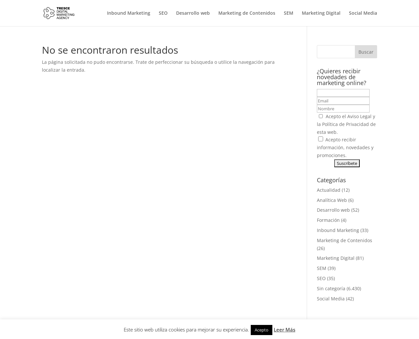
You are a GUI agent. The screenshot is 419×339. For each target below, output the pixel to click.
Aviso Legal (359, 116)
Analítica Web (332, 200)
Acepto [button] (261, 330)
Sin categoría (331, 288)
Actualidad (328, 190)
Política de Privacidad (345, 124)
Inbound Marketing (128, 13)
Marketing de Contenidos (246, 13)
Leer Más (284, 329)
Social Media (363, 13)
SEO (163, 13)
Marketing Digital (321, 13)
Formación (328, 220)
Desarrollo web (193, 13)
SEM (288, 13)
